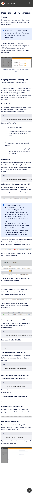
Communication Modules (16, 9)
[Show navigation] (29, 490)
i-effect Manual (10, 3)
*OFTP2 (26, 9)
